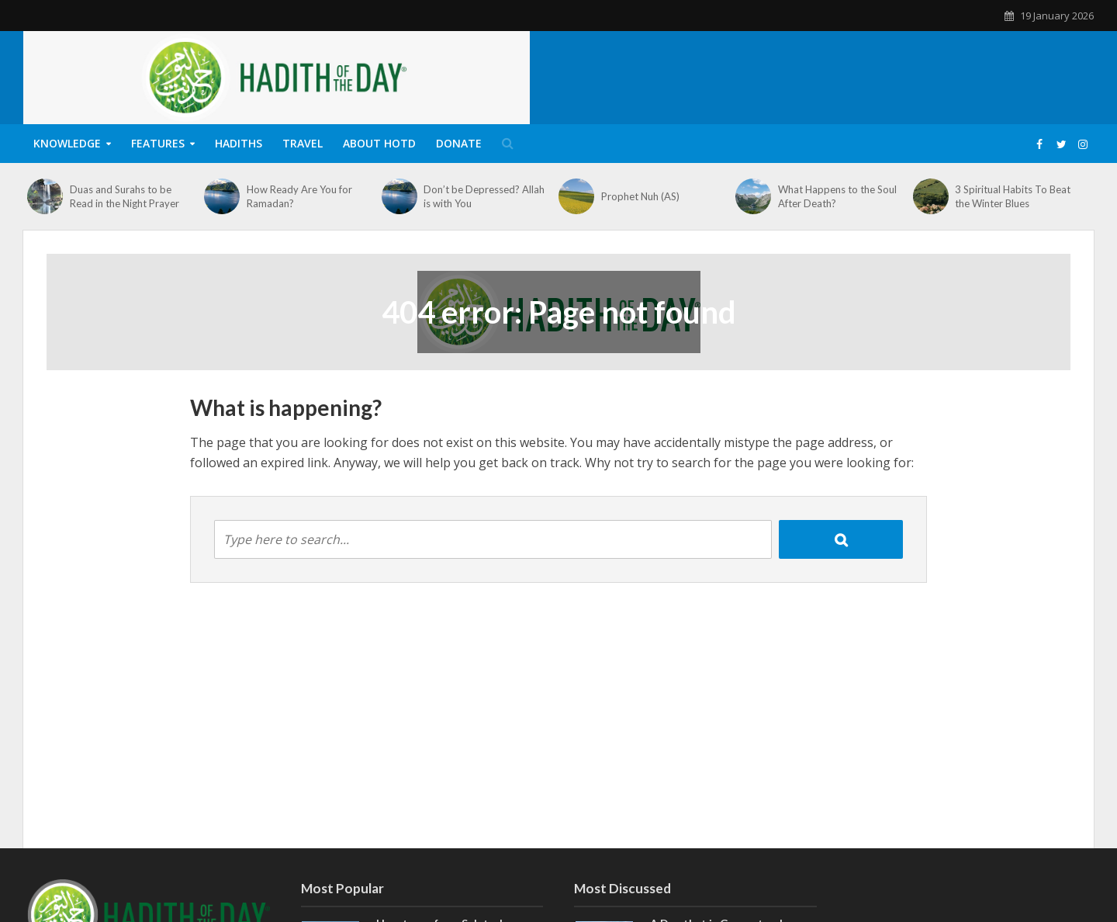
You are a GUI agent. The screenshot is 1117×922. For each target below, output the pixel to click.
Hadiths (238, 143)
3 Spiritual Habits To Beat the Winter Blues (1012, 196)
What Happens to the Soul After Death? (837, 196)
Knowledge (67, 143)
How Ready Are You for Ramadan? (299, 196)
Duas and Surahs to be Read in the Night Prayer (124, 196)
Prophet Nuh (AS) (640, 196)
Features (158, 143)
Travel (302, 143)
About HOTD (379, 143)
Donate (459, 143)
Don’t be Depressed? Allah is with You (484, 196)
